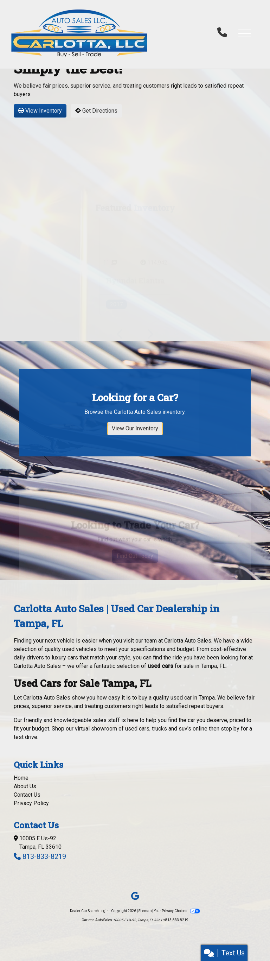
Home (21, 778)
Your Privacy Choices (177, 911)
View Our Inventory (135, 454)
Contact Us (27, 794)
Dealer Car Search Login (89, 911)
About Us (25, 786)
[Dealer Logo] (79, 33)
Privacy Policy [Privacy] (31, 803)
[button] (244, 33)
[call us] (222, 33)
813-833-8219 (44, 856)
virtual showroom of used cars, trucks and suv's (133, 728)
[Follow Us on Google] (135, 896)
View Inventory (40, 110)
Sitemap (145, 911)
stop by (230, 728)
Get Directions (96, 110)
